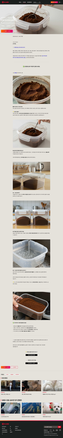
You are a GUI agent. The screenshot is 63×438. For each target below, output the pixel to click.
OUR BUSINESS (4, 430)
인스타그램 (51, 430)
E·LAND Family (48, 427)
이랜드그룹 (5, 2)
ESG (10, 430)
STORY (24, 2)
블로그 (53, 430)
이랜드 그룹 (5, 424)
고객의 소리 (16, 426)
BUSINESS (29, 2)
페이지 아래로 (61, 403)
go (59, 427)
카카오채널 (60, 430)
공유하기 (14, 367)
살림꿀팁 (8, 26)
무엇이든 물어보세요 (18, 430)
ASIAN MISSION (4, 432)
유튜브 (57, 430)
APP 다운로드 (54, 2)
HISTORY (3, 428)
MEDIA (11, 432)
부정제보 (16, 428)
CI (2, 433)
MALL (20, 2)
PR (10, 426)
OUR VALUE (4, 426)
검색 (40, 2)
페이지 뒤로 (61, 406)
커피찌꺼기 (14, 26)
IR (10, 428)
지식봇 (3, 26)
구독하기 (51, 432)
